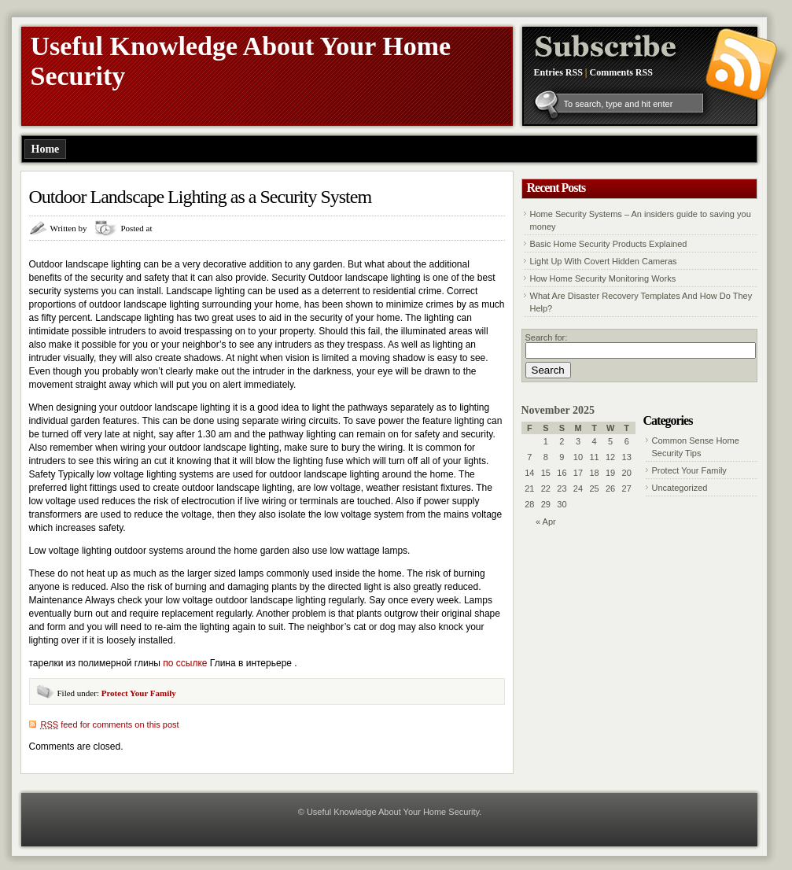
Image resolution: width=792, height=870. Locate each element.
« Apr (546, 521)
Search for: (546, 337)
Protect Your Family (138, 693)
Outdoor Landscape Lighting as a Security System (200, 196)
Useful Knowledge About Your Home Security (393, 812)
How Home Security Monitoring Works (603, 278)
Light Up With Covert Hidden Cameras (603, 261)
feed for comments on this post (110, 724)
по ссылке (185, 663)
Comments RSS (621, 72)
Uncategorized (680, 487)
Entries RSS (558, 72)
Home (45, 149)
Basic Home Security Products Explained (608, 244)
